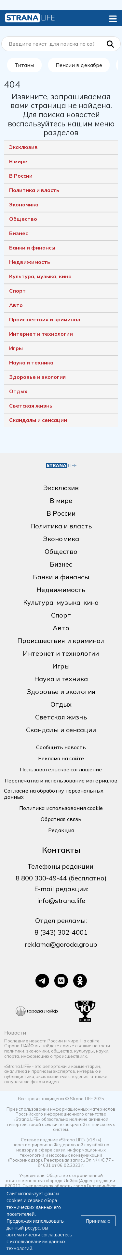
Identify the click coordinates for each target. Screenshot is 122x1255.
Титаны (24, 65)
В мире (18, 161)
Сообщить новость (61, 747)
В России (21, 175)
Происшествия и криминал (44, 319)
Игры (16, 348)
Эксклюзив (23, 147)
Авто (16, 305)
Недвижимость (29, 262)
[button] (113, 17)
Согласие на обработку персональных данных (53, 794)
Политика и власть (34, 190)
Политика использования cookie (61, 808)
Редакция (61, 830)
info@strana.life (61, 900)
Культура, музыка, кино (40, 276)
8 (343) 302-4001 (61, 932)
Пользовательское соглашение (61, 769)
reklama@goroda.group (61, 944)
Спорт (17, 290)
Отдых (18, 391)
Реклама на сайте (61, 758)
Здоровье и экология (37, 377)
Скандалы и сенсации (38, 420)
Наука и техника (31, 362)
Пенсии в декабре (79, 65)
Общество (23, 219)
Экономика (23, 204)
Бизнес (18, 233)
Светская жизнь (30, 405)
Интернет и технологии (41, 333)
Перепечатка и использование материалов (61, 781)
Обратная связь (61, 819)
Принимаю (98, 1221)
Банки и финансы (32, 247)
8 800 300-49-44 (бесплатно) (61, 878)
